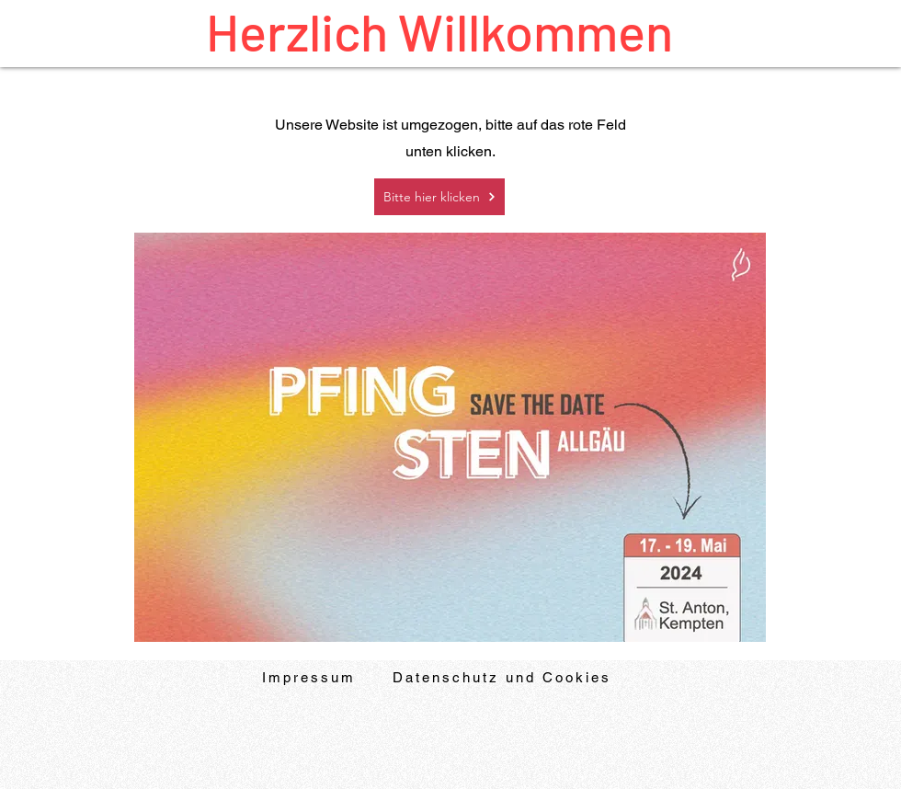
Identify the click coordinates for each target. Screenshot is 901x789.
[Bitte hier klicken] (439, 196)
